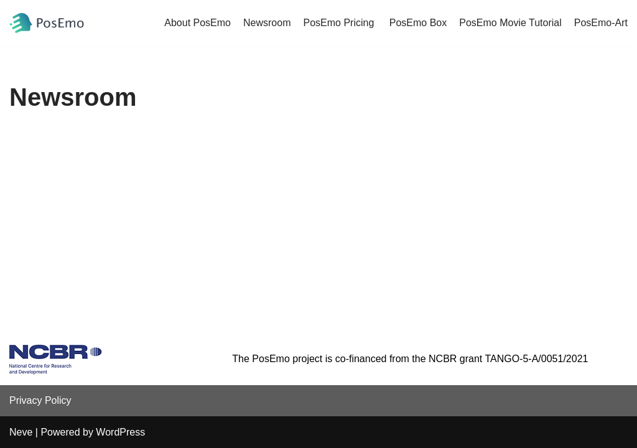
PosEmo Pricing (339, 22)
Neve (20, 432)
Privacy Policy (40, 400)
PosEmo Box (418, 22)
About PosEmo (197, 22)
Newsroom (267, 22)
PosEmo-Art (601, 22)
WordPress (120, 432)
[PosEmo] (46, 23)
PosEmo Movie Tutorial (510, 22)
